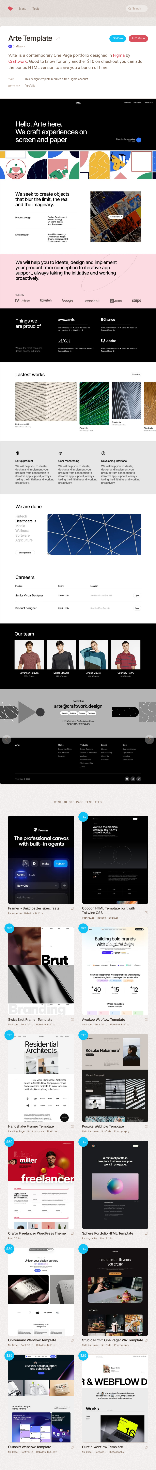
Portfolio (30, 85)
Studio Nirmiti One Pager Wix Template (112, 1340)
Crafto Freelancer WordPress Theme (37, 1233)
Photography (121, 1131)
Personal (100, 1452)
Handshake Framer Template (31, 1126)
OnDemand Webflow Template (32, 1340)
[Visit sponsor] (72, 908)
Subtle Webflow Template (102, 1447)
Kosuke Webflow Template (103, 1126)
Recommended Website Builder (26, 913)
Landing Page (16, 1131)
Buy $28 (138, 38)
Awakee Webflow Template (103, 1019)
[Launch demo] (146, 913)
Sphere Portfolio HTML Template (107, 1233)
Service (114, 918)
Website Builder (46, 1024)
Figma (119, 55)
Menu (22, 8)
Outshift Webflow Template (29, 1447)
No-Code (13, 1024)
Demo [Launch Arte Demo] (118, 38)
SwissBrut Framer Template (30, 1019)
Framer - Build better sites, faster (34, 908)
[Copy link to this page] (58, 38)
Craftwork (19, 46)
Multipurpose (36, 1131)
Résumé (101, 918)
